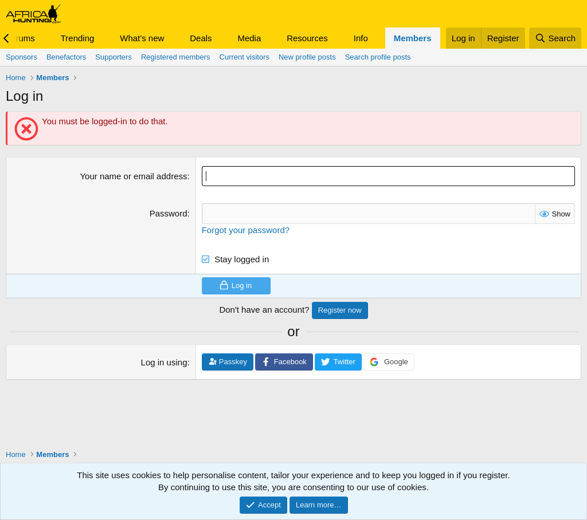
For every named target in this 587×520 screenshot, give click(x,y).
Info (361, 38)
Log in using (164, 362)
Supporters (113, 57)
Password (168, 213)
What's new (142, 38)
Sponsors (21, 57)
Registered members (175, 57)
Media (249, 38)
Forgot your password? (245, 229)
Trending (78, 38)
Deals (201, 38)
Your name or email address (133, 176)
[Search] (555, 38)
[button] (44, 38)
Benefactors (66, 57)
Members (413, 38)
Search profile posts (378, 57)
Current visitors (244, 57)
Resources (307, 38)
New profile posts (307, 57)
